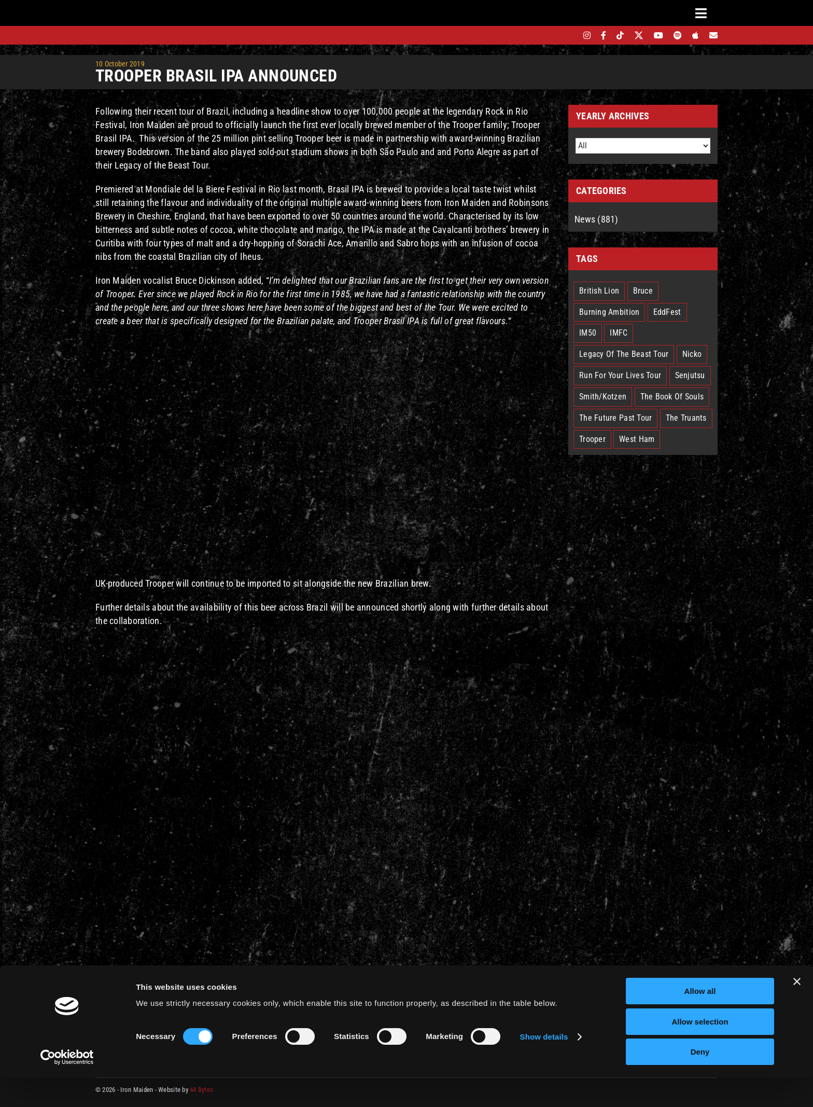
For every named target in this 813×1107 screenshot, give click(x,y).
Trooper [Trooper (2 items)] (592, 439)
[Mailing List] (713, 35)
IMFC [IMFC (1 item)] (618, 333)
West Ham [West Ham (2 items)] (636, 439)
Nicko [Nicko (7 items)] (692, 354)
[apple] (695, 35)
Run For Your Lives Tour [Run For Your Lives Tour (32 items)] (620, 375)
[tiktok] (620, 35)
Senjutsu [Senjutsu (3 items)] (690, 375)
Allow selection (699, 1051)
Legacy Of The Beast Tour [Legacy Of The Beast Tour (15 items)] (623, 354)
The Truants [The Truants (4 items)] (686, 418)
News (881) (596, 219)
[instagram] (587, 35)
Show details (544, 1066)
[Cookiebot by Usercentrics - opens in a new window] (67, 1087)
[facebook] (603, 35)
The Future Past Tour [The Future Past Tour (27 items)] (615, 418)
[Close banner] (797, 1011)
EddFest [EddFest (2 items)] (667, 312)
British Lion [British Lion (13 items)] (599, 291)
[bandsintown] (569, 35)
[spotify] (678, 35)
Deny (700, 1081)
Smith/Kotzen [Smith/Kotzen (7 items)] (602, 397)
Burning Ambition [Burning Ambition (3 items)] (609, 312)
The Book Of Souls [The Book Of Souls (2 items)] (672, 397)
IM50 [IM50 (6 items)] (587, 333)
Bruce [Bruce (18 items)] (643, 291)
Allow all (700, 1020)
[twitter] (639, 35)
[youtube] (658, 35)
